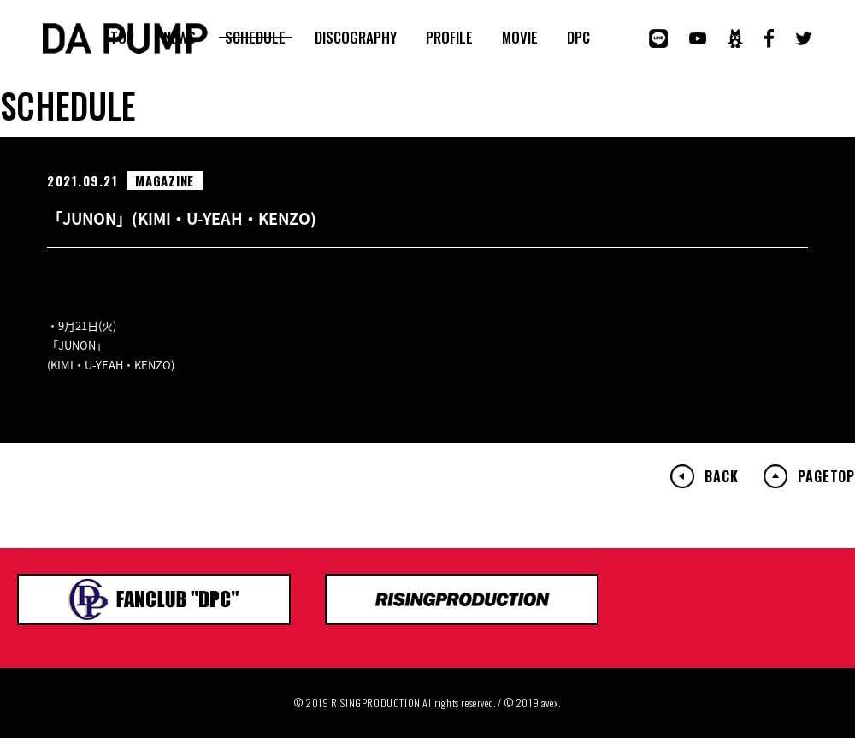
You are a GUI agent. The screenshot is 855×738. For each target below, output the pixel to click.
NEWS (179, 37)
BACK (721, 476)
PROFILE (449, 37)
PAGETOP (826, 476)
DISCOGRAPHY (356, 37)
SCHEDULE (255, 37)
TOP (122, 37)
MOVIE (520, 37)
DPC (578, 37)
